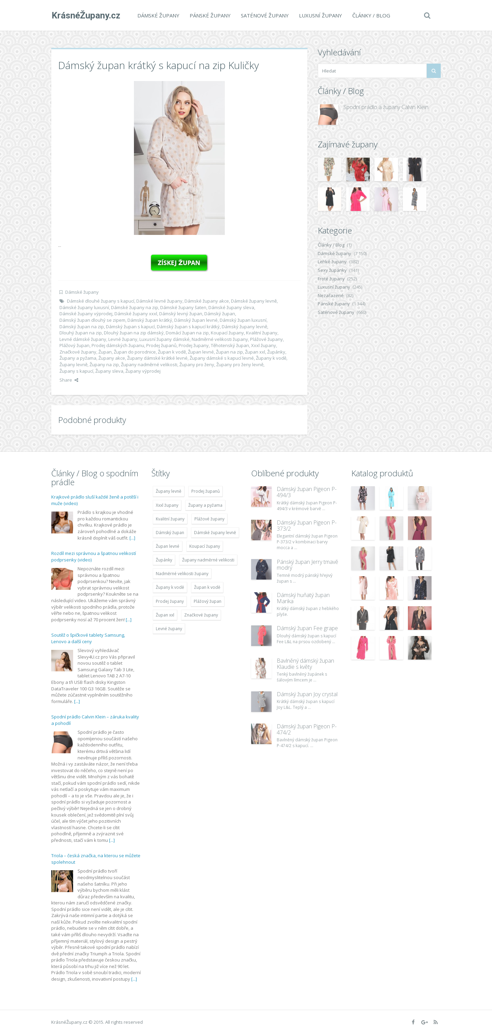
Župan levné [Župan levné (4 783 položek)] (167, 546)
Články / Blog (371, 15)
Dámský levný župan (180, 313)
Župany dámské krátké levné (157, 358)
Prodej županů (161, 345)
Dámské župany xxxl (135, 313)
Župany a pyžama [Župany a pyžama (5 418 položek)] (205, 505)
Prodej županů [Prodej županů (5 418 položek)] (205, 491)
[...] (132, 538)
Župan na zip (229, 352)
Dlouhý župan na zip (80, 333)
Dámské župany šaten (183, 307)
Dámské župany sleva (231, 307)
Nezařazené (331, 295)
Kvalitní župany (261, 333)
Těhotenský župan (230, 345)
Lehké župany (332, 261)
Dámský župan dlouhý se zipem (92, 320)
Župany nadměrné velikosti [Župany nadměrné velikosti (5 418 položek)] (208, 560)
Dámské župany (158, 15)
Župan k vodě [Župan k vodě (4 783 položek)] (207, 587)
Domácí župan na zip (187, 333)
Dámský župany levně (244, 326)
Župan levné (201, 352)
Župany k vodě (271, 358)
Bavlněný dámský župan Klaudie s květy (305, 664)
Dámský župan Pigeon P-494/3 (307, 492)
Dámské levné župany (159, 301)
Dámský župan (219, 313)
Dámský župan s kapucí (130, 326)
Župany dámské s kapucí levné (222, 358)
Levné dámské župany (82, 339)
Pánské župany (209, 15)
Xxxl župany (263, 345)
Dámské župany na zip (134, 307)
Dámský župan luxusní (243, 320)
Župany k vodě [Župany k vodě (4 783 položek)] (170, 587)
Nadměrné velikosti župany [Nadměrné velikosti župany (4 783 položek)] (182, 573)
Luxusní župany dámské (164, 339)
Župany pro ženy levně (239, 364)
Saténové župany (264, 15)
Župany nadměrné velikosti (149, 364)
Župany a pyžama (77, 358)
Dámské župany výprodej (85, 313)
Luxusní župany (320, 15)
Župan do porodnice (135, 352)
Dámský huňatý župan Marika (303, 598)
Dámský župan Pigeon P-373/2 (307, 525)
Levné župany (122, 339)
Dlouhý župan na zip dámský (134, 333)
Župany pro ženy (196, 364)
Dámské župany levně (254, 301)
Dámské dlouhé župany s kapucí (100, 301)
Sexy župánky (332, 270)
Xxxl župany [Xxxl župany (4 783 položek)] (167, 505)
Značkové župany (77, 352)
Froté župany (331, 279)
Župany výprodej (143, 371)
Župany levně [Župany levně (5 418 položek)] (168, 491)
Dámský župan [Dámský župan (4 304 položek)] (170, 532)
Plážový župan (74, 345)
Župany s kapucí (76, 371)
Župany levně (73, 364)
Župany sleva (109, 371)
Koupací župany (227, 333)
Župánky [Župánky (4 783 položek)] (164, 560)
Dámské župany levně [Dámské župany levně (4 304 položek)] (215, 532)
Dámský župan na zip (81, 326)
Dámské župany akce (206, 301)
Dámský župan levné (196, 320)
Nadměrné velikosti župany (220, 339)
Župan (105, 352)
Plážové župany (266, 339)
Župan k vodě (172, 352)
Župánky (276, 352)
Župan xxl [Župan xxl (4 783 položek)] (165, 615)
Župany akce (111, 358)
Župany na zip (104, 364)
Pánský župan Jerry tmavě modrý (307, 565)
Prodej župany (194, 345)
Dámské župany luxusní (84, 307)
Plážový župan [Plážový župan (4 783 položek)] (207, 601)
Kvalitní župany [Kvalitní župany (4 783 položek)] (170, 519)
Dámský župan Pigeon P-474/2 (307, 729)
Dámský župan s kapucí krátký (188, 326)
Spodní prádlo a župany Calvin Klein (385, 107)
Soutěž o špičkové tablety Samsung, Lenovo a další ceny (88, 638)
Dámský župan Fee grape (307, 628)
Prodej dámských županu (118, 345)
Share (68, 380)
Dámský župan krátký (149, 320)
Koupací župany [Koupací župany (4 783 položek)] (204, 546)
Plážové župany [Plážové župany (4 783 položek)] (209, 519)
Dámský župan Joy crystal (307, 694)
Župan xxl (255, 352)
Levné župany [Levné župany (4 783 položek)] (169, 629)
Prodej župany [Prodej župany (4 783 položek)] (170, 601)
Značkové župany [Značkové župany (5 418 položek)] (201, 615)
